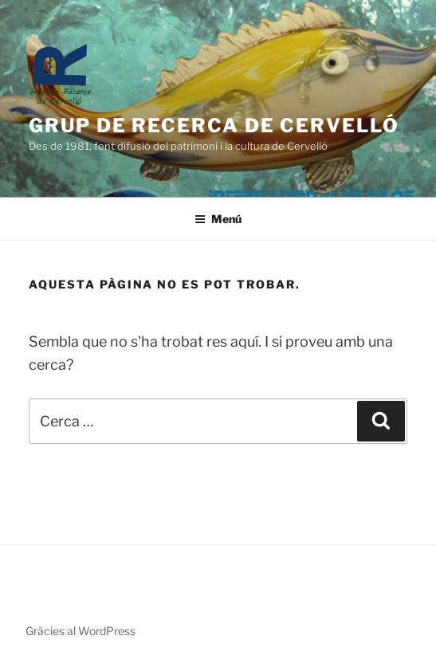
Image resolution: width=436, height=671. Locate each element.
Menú (218, 219)
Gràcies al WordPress (81, 631)
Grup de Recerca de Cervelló (214, 125)
